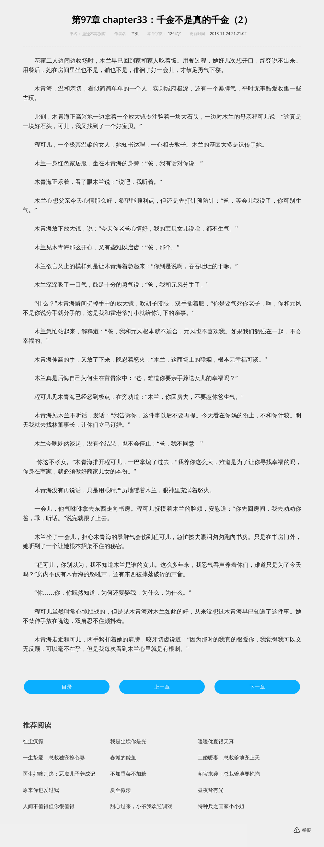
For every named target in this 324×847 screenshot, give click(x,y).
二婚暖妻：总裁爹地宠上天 (229, 758)
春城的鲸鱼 (123, 758)
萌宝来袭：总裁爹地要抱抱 (229, 774)
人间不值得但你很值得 (49, 806)
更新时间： (199, 33)
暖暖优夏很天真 (216, 741)
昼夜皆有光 (211, 790)
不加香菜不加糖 (128, 774)
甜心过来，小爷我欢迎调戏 (141, 806)
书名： (75, 33)
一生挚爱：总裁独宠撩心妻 (54, 758)
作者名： (122, 33)
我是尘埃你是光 (128, 741)
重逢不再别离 (94, 34)
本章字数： (157, 33)
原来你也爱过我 (41, 790)
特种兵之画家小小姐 (221, 806)
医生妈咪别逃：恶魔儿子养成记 (59, 774)
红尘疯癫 (33, 741)
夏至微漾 (120, 790)
